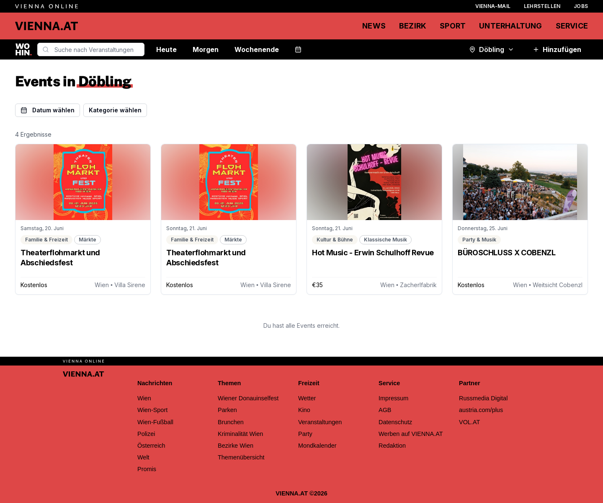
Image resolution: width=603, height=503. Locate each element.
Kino (304, 410)
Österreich (151, 445)
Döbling (491, 49)
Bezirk (412, 25)
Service (572, 25)
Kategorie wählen (115, 110)
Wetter (307, 398)
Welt (143, 457)
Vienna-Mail (492, 6)
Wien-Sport (152, 410)
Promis (146, 469)
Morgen (206, 49)
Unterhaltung (510, 25)
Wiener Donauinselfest (248, 398)
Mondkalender (317, 445)
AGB (385, 410)
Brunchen (231, 422)
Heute (166, 49)
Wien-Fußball (155, 422)
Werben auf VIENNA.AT (411, 433)
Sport (453, 25)
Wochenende (256, 49)
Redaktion (392, 445)
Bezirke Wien (235, 445)
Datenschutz (395, 422)
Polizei (146, 433)
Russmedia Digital (483, 398)
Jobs (581, 6)
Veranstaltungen (320, 422)
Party (305, 433)
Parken (227, 410)
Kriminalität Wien (240, 433)
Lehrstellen (542, 6)
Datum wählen (48, 110)
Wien (144, 398)
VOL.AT (469, 422)
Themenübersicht (241, 457)
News (374, 25)
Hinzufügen (557, 49)
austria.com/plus (481, 410)
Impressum (393, 398)
